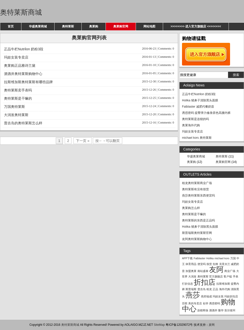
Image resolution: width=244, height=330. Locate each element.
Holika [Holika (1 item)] (210, 258)
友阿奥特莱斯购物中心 (197, 239)
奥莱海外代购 (191, 125)
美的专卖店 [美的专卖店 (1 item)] (195, 303)
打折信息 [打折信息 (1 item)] (187, 283)
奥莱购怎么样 (191, 208)
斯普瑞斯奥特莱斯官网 (197, 233)
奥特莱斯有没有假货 (195, 189)
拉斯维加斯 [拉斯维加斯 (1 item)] (223, 283)
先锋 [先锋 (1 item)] (215, 264)
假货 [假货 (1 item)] (209, 264)
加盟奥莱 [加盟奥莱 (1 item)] (190, 270)
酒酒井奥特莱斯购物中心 (89, 73)
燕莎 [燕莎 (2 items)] (192, 295)
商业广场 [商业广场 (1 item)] (229, 270)
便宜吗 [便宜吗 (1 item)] (201, 264)
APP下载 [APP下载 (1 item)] (187, 258)
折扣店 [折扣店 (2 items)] (204, 282)
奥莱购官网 (120, 26)
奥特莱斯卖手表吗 (89, 89)
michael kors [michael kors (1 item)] (221, 258)
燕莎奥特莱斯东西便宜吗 (198, 195)
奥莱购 (93, 26)
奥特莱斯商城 (21, 12)
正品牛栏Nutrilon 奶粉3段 (89, 48)
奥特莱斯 (68, 26)
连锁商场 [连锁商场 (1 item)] (202, 310)
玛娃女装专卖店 (89, 57)
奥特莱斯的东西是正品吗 (198, 220)
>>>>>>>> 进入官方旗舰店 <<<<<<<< (196, 26)
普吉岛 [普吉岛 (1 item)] (201, 289)
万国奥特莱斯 (89, 106)
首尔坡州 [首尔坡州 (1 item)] (229, 310)
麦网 (212, 325)
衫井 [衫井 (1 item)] (205, 303)
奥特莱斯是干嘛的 (89, 98)
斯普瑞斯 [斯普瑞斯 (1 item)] (190, 289)
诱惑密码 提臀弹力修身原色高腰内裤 (206, 113)
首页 (11, 26)
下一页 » (82, 141)
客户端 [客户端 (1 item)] (228, 276)
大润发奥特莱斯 (89, 114)
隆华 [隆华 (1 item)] (221, 310)
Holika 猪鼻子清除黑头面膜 (200, 100)
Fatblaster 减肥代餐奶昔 (198, 106)
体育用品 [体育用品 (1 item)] (190, 264)
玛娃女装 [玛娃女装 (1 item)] (218, 296)
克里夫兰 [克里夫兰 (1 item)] (224, 264)
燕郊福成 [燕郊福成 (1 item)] (206, 296)
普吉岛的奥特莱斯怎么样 (89, 122)
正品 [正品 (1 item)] (215, 289)
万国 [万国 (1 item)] (233, 258)
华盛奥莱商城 (38, 26)
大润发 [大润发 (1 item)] (192, 276)
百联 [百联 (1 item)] (184, 303)
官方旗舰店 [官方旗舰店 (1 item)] (216, 276)
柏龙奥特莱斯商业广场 (197, 183)
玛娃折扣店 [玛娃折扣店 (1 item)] (231, 296)
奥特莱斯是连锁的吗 (195, 119)
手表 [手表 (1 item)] (235, 276)
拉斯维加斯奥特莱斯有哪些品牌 (89, 81)
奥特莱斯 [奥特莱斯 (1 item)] (202, 276)
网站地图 (149, 26)
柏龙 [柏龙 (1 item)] (209, 289)
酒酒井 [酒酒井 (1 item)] (213, 310)
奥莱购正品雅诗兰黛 (89, 65)
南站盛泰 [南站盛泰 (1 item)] (202, 270)
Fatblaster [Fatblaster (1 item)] (199, 258)
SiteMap (159, 325)
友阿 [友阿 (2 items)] (216, 269)
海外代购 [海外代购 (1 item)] (224, 289)
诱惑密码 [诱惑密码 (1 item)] (214, 303)
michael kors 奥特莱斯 (197, 137)
